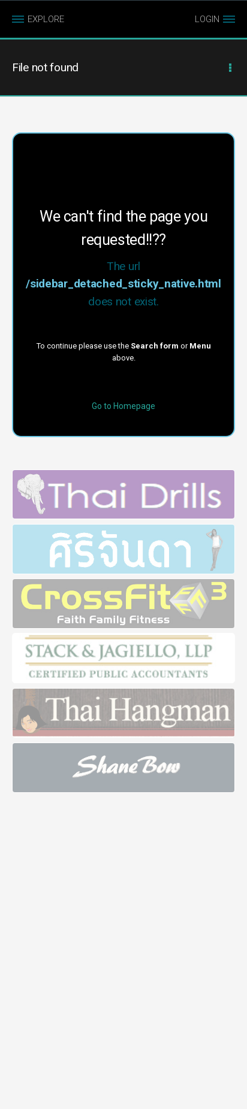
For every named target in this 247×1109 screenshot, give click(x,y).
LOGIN (207, 19)
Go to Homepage (123, 406)
